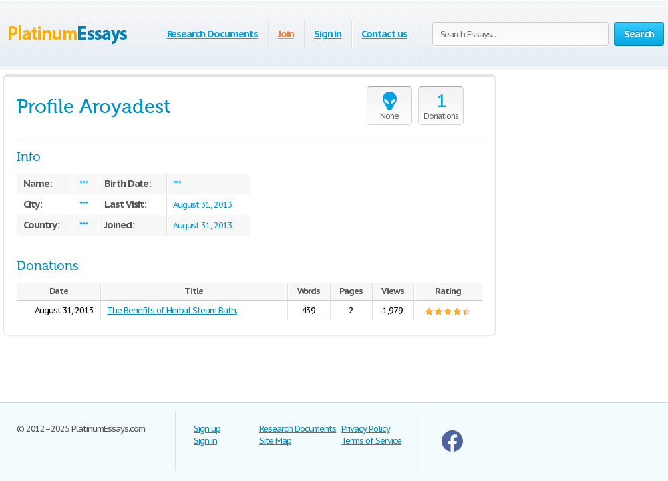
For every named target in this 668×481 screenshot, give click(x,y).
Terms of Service (371, 440)
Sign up (207, 428)
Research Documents (212, 33)
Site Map (275, 440)
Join (286, 33)
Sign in (328, 33)
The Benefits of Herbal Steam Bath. (172, 310)
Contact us (384, 33)
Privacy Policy (365, 428)
